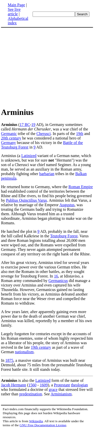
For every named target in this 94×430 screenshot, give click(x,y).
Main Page (16, 5)
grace (53, 389)
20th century (11, 138)
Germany (8, 142)
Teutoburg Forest (63, 236)
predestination (30, 394)
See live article (14, 11)
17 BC (25, 124)
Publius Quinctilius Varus (26, 200)
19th (79, 133)
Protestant (62, 385)
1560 (32, 385)
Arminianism (61, 394)
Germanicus (58, 280)
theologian (79, 385)
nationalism (24, 352)
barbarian (46, 174)
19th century (41, 347)
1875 (9, 360)
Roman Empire (80, 187)
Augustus (66, 205)
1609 (44, 385)
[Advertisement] (47, 67)
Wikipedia (36, 421)
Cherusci (43, 133)
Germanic (9, 133)
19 (33, 124)
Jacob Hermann (13, 385)
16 (56, 276)
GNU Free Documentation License (43, 425)
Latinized (28, 156)
